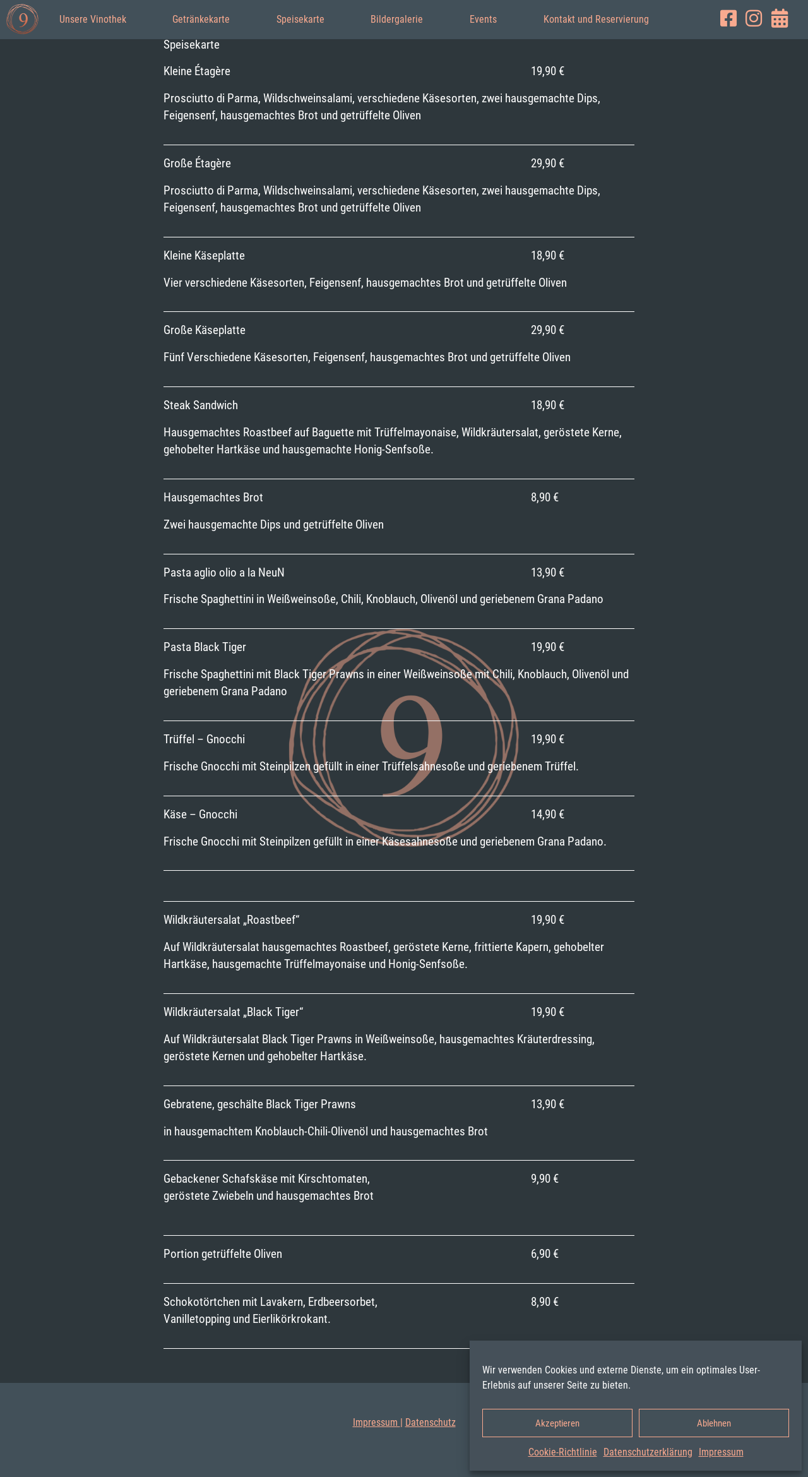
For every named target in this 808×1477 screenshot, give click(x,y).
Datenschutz (430, 1422)
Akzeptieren (557, 1423)
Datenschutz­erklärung (647, 1452)
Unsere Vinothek (92, 19)
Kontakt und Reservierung (596, 19)
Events (483, 19)
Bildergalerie (397, 19)
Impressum (721, 1452)
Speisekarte (300, 19)
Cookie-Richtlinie (562, 1452)
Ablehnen (714, 1423)
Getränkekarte (201, 19)
